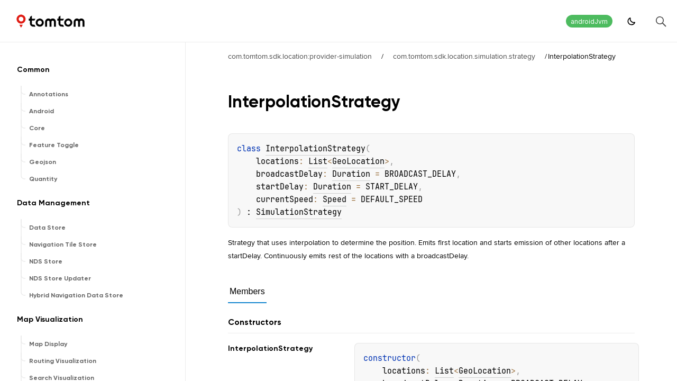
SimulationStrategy (299, 212)
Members (247, 291)
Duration (351, 174)
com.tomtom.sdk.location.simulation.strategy (464, 56)
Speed (334, 199)
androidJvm (589, 21)
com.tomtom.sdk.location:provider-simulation (300, 56)
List (317, 161)
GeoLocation (358, 161)
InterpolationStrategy (315, 148)
